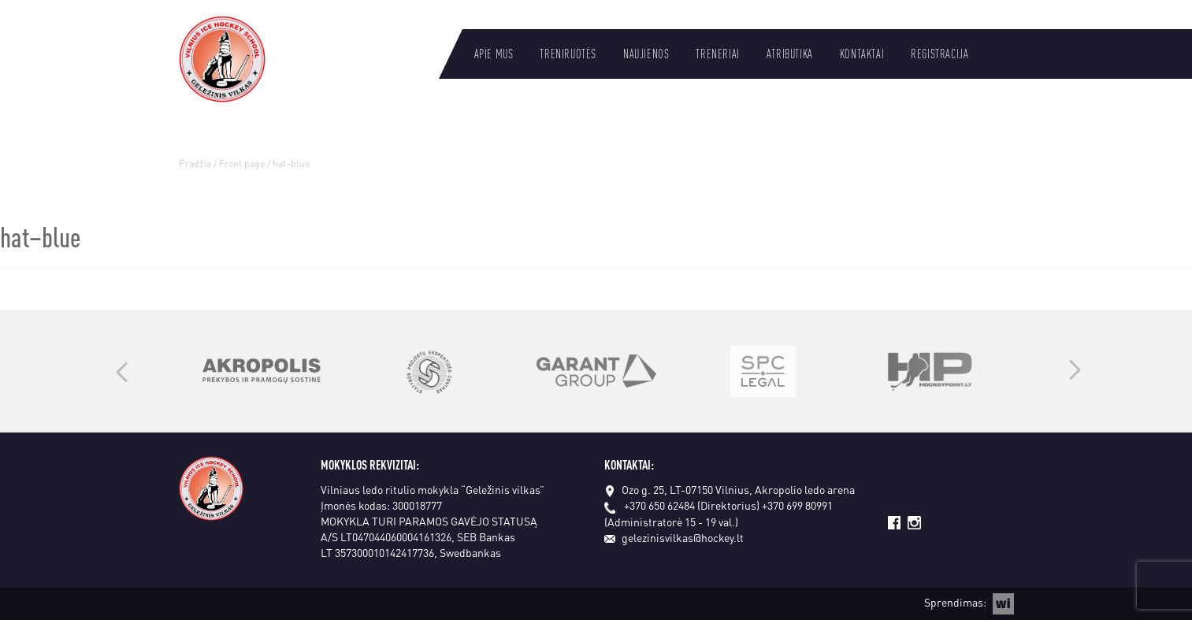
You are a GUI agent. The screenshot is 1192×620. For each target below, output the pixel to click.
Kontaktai (862, 53)
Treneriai (717, 53)
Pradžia (195, 163)
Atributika (790, 53)
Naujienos (646, 53)
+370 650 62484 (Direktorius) (691, 505)
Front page (242, 163)
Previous (122, 371)
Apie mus (494, 53)
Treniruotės (568, 53)
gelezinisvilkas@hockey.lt (674, 537)
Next (1075, 371)
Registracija (939, 53)
